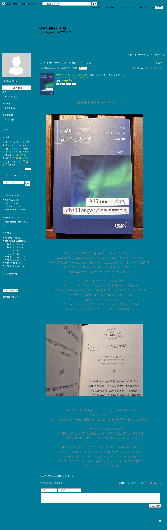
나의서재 (97, 7)
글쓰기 (133, 7)
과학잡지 (11, 142)
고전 (5, 142)
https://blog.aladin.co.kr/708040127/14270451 (59, 68)
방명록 (6, 129)
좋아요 (122, 483)
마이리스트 (12, 96)
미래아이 (22, 145)
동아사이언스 (11, 145)
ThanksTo (155, 483)
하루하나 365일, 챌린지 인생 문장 (71, 74)
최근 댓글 (7, 233)
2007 (15, 176)
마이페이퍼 (8, 115)
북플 (23, 4)
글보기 (133, 54)
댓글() (158, 63)
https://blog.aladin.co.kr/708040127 (55, 32)
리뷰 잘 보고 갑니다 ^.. (15, 244)
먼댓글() (51, 483)
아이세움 (18, 151)
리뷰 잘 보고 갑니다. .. (15, 266)
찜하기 (143, 483)
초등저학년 (10, 161)
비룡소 (7, 148)
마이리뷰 (84, 63)
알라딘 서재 (11, 4)
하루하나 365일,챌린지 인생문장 (61, 62)
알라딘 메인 (34, 4)
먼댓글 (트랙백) (10, 274)
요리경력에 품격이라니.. (16, 241)
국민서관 (20, 142)
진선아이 (15, 158)
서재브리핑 (109, 7)
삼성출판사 (17, 148)
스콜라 (26, 148)
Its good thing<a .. (13, 238)
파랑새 (19, 161)
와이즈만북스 (19, 154)
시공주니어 (8, 151)
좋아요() (61, 483)
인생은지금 (135, 68)
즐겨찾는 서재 (146, 7)
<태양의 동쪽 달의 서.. (15, 263)
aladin (15, 297)
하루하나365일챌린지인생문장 (59, 476)
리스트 (6, 92)
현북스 (12, 165)
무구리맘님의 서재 (52, 28)
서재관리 (122, 7)
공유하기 (131, 483)
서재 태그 (7, 137)
